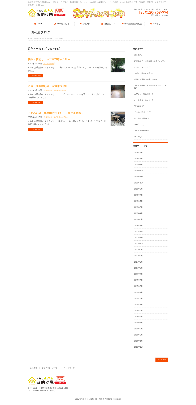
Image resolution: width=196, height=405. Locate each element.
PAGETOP (162, 360)
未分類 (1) (138, 55)
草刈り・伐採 (49, 63)
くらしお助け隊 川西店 (94, 399)
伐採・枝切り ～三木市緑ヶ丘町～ (49, 59)
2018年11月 (139, 177)
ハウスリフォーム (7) (142, 67)
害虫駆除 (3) (139, 106)
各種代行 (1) (139, 124)
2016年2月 (138, 335)
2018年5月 (138, 207)
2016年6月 (138, 311)
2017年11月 (139, 238)
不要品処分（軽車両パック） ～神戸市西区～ (56, 113)
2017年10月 (139, 244)
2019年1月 (138, 165)
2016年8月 (138, 298)
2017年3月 (138, 280)
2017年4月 (138, 274)
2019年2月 (138, 158)
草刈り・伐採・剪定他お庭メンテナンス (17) (150, 86)
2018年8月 (138, 195)
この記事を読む (35, 75)
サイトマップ (69, 368)
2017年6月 (138, 262)
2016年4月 (138, 323)
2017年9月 (138, 250)
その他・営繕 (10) (141, 118)
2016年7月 (138, 304)
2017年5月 (138, 268)
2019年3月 (138, 152)
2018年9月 (138, 189)
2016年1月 (138, 341)
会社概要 (33, 368)
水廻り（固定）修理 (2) (143, 73)
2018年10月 (139, 183)
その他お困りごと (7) (142, 112)
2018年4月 (138, 213)
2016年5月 (138, 317)
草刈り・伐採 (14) (141, 130)
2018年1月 (138, 225)
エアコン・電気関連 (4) (143, 94)
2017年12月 (139, 232)
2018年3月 (138, 219)
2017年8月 (138, 256)
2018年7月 (138, 201)
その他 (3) (138, 136)
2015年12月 (139, 347)
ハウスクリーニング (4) (143, 100)
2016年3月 (138, 329)
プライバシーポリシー (50, 368)
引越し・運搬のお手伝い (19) (146, 79)
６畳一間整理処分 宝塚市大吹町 (48, 86)
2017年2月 (138, 286)
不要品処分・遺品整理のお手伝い (56, 90)
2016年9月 (138, 292)
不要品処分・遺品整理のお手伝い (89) (149, 61)
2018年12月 (139, 171)
